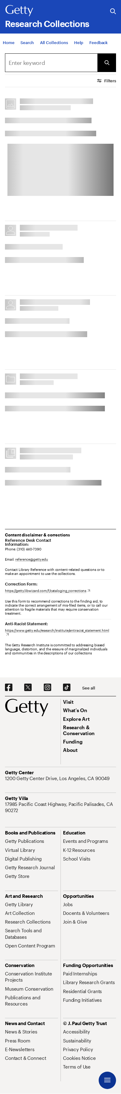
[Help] (78, 46)
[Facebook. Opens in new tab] (8, 688)
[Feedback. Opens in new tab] (98, 46)
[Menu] (107, 1080)
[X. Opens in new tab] (28, 688)
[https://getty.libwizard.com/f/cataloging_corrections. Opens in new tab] (47, 591)
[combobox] (51, 62)
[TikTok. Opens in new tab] (66, 688)
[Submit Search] (106, 62)
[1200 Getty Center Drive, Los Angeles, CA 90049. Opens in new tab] (58, 778)
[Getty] (19, 11)
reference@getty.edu (31, 559)
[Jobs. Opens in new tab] (67, 904)
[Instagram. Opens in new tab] (47, 688)
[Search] (27, 46)
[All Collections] (54, 46)
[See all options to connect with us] (88, 688)
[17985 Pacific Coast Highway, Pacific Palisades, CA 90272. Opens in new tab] (60, 807)
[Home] (8, 46)
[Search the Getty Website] (113, 11)
